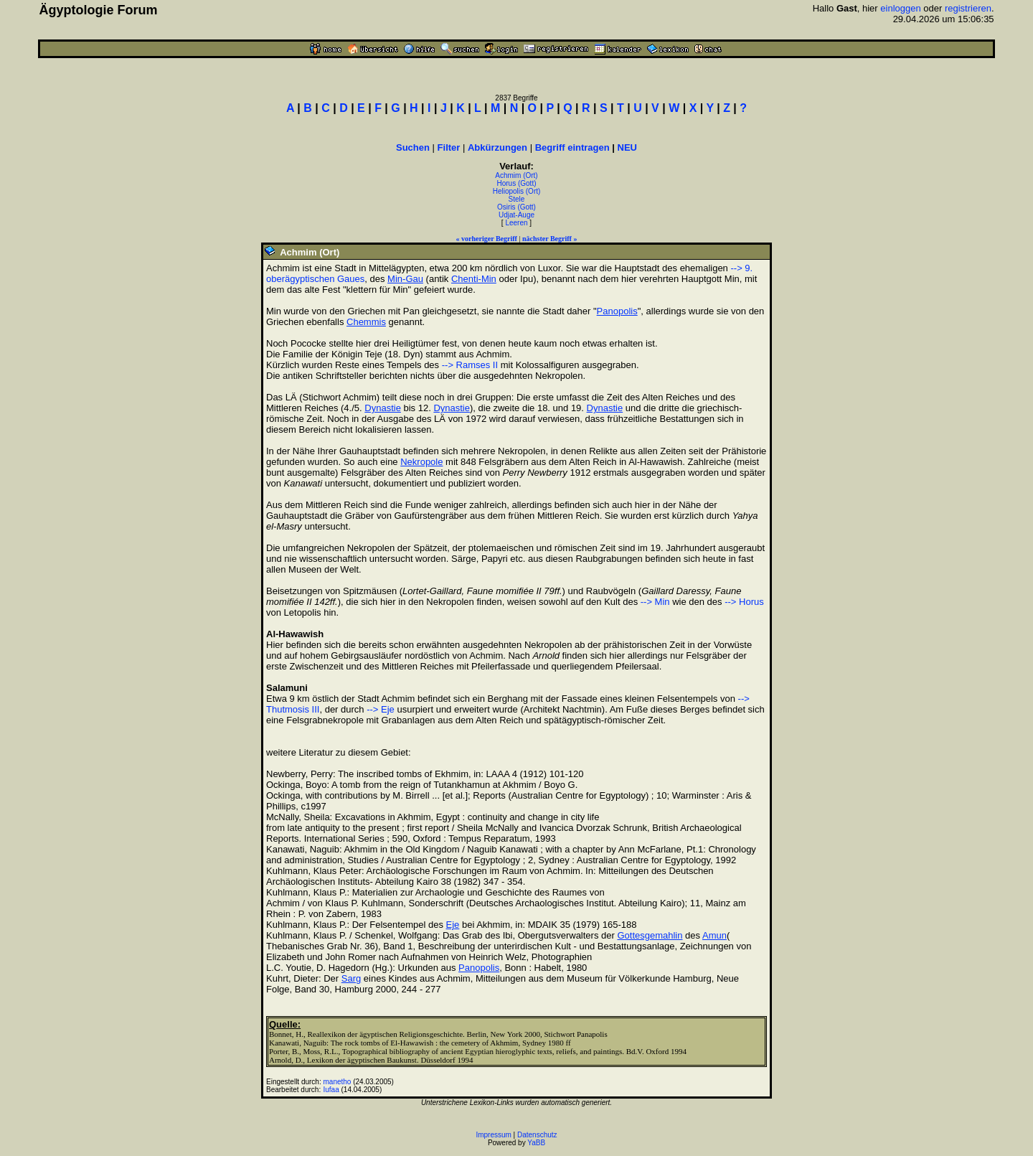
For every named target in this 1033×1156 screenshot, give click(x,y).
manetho (338, 1082)
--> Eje (381, 709)
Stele (517, 199)
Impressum (493, 1135)
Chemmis (366, 321)
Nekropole (421, 461)
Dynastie (382, 408)
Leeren (516, 223)
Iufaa (331, 1090)
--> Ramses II (470, 365)
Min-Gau (405, 278)
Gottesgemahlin (649, 935)
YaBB (536, 1143)
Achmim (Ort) (516, 175)
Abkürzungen (497, 147)
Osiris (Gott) (516, 207)
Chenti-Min (473, 278)
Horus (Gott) (516, 183)
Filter (449, 147)
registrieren (968, 8)
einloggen (900, 8)
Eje (453, 924)
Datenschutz (537, 1135)
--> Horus (744, 601)
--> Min (655, 601)
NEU (627, 147)
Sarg (351, 978)
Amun (714, 935)
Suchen (413, 147)
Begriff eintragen (572, 147)
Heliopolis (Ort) (517, 191)
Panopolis (617, 311)
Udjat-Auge (516, 215)
